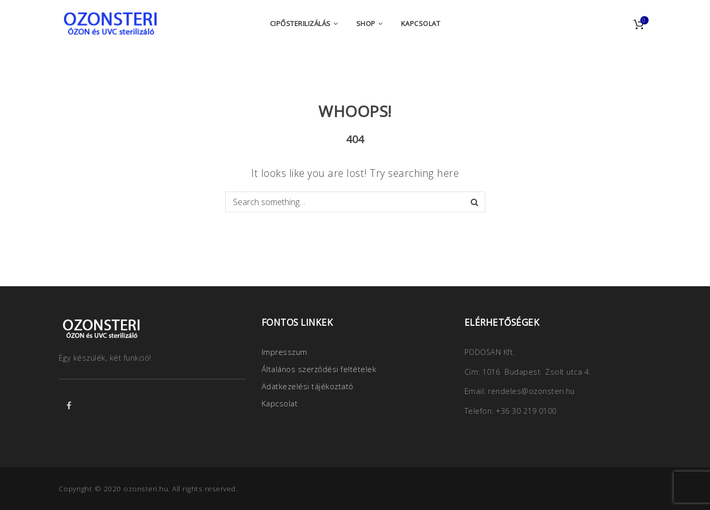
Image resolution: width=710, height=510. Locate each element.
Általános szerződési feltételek (319, 369)
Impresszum (284, 352)
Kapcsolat (280, 404)
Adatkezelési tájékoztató (308, 386)
